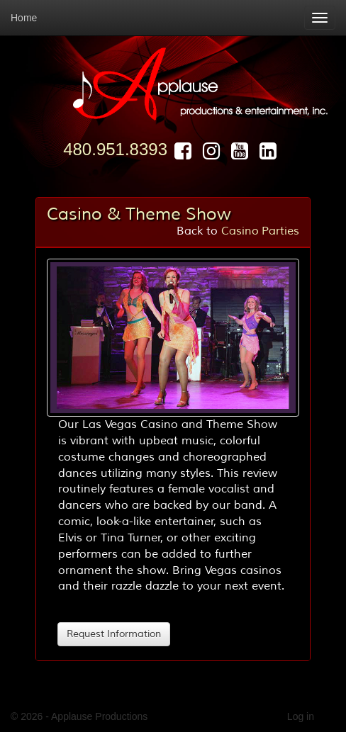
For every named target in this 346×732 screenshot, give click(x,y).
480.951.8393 (115, 149)
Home (24, 17)
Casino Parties (260, 231)
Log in (300, 716)
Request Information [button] (114, 634)
